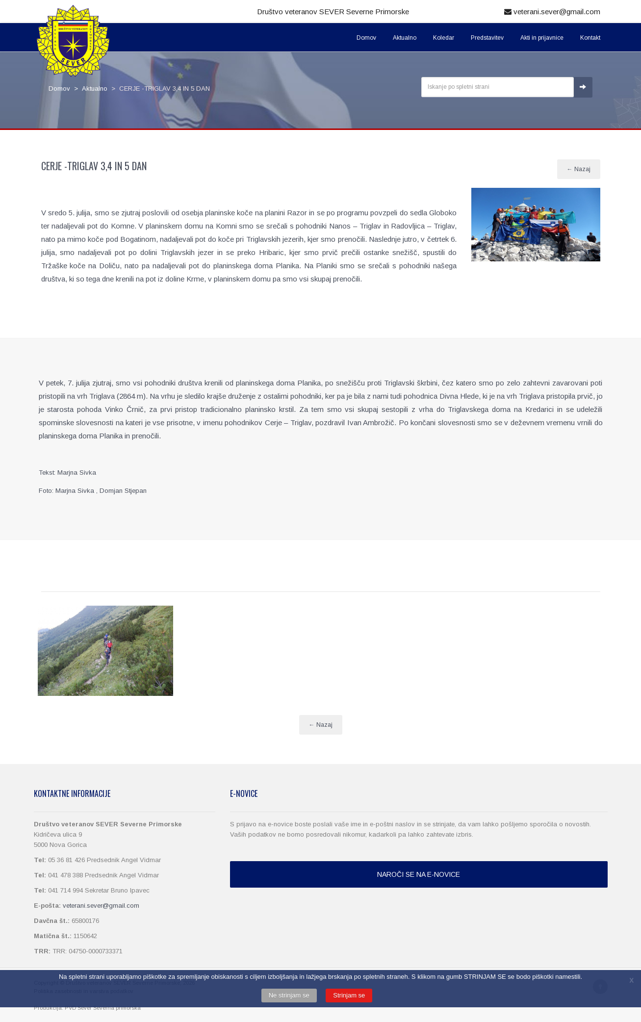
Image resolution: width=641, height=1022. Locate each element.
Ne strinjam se (289, 995)
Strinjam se (349, 995)
